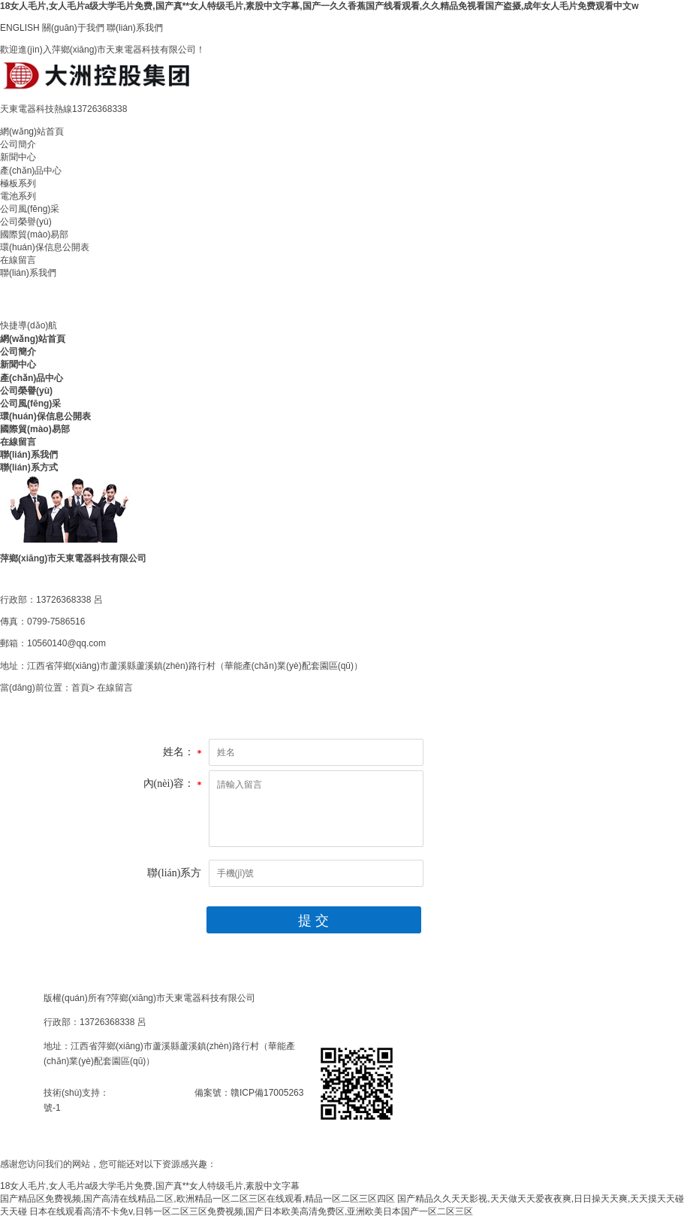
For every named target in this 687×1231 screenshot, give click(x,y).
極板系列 (18, 183)
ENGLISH (20, 28)
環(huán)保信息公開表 (44, 247)
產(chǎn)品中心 (31, 170)
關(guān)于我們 (73, 28)
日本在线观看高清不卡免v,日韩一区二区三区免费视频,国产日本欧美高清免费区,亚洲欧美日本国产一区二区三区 (251, 1211)
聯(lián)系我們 (135, 28)
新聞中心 (18, 157)
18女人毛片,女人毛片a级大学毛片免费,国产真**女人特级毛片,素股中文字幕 (150, 1186)
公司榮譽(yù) (26, 221)
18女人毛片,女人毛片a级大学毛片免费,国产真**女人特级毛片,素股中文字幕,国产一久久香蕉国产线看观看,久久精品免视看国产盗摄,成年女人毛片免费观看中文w (319, 6)
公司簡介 (18, 144)
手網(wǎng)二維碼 (41, 1133)
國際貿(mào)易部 (34, 234)
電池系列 (18, 196)
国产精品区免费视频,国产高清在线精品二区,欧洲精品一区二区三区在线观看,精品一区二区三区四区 (197, 1198)
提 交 (313, 920)
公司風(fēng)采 (29, 209)
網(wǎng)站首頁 (32, 131)
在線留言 (18, 260)
